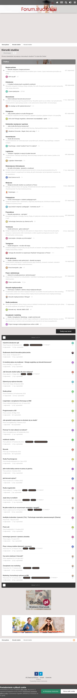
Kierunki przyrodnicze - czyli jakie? (17, 214)
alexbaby (9, 364)
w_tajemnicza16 (11, 510)
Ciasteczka (48, 677)
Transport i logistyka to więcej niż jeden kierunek (22, 153)
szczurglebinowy (11, 422)
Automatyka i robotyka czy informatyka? (20, 238)
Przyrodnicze (10, 212)
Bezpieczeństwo (11, 67)
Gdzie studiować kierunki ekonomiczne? (19, 99)
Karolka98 (9, 500)
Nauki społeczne (11, 258)
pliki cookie (24, 689)
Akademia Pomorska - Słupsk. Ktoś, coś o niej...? (22, 131)
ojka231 (8, 374)
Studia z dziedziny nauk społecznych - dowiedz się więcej (24, 260)
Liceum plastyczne (13, 91)
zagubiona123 (10, 558)
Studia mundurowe (11, 302)
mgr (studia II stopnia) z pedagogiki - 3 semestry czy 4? (24, 206)
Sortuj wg (70, 337)
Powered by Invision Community (38, 681)
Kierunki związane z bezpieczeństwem (19, 69)
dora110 (8, 548)
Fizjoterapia (11, 192)
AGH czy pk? (12, 76)
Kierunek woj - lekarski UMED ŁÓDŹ (18, 309)
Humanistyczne (10, 136)
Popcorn (8, 345)
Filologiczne (9, 111)
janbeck (8, 471)
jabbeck (8, 442)
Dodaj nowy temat (65, 331)
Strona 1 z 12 (35, 337)
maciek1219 (10, 480)
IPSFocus (35, 677)
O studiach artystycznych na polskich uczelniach (22, 84)
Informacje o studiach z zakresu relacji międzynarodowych (24, 289)
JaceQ (8, 355)
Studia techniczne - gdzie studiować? (18, 229)
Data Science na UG (14, 177)
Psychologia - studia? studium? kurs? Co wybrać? (22, 146)
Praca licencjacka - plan (15, 267)
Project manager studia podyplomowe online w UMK (23, 324)
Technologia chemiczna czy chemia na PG (20, 221)
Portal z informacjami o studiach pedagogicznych (22, 199)
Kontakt (42, 677)
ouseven (8, 413)
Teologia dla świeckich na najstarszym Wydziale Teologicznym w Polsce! (29, 253)
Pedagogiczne (10, 197)
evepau (8, 539)
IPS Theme (28, 677)
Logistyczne (9, 151)
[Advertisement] (38, 28)
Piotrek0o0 (9, 393)
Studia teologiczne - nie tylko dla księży (19, 245)
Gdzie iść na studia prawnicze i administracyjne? (21, 275)
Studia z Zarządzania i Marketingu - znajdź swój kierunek (24, 317)
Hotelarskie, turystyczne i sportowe (17, 124)
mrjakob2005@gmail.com (13, 403)
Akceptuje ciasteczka (50, 691)
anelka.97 (9, 490)
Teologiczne (9, 243)
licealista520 (10, 529)
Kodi (7, 519)
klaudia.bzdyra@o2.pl (12, 461)
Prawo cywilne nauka (14, 282)
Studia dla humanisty (14, 139)
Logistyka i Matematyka (15, 160)
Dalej (23, 337)
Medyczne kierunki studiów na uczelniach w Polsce (22, 185)
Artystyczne (9, 82)
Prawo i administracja (12, 273)
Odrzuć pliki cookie (69, 691)
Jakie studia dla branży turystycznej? (18, 126)
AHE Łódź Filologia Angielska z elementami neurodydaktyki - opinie (27, 118)
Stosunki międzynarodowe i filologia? (19, 297)
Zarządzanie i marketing (13, 315)
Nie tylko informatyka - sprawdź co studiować (21, 168)
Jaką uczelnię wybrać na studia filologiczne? (20, 113)
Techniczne (9, 227)
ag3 (7, 451)
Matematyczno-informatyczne (15, 166)
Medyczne (9, 183)
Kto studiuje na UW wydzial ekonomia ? (19, 106)
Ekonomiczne (10, 97)
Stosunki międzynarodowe (14, 287)
